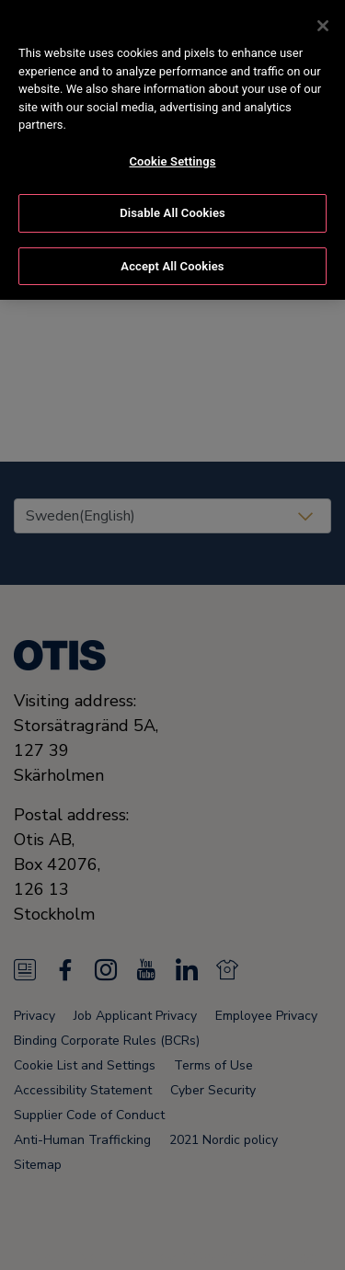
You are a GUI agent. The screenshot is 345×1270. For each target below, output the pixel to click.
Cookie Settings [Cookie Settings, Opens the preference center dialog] (172, 158)
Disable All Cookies (172, 210)
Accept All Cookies (172, 262)
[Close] (323, 22)
